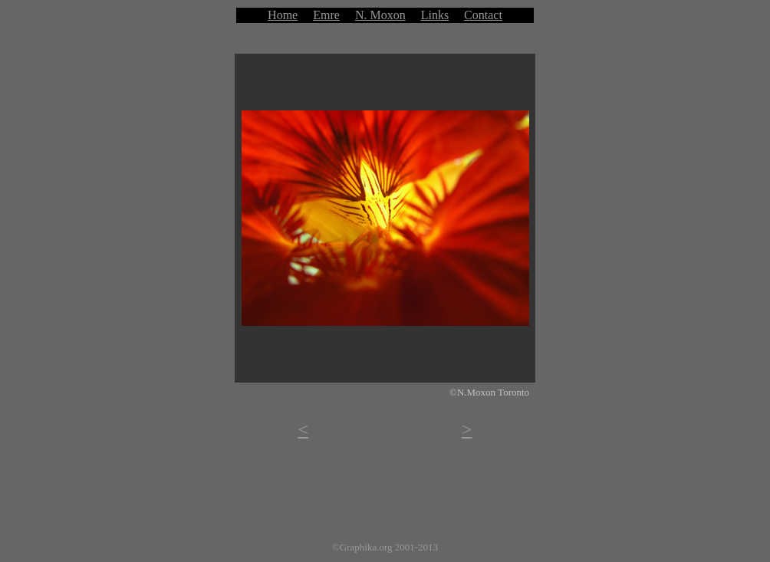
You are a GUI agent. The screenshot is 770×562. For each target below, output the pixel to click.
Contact (483, 14)
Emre (326, 14)
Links (435, 14)
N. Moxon (380, 14)
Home (283, 14)
